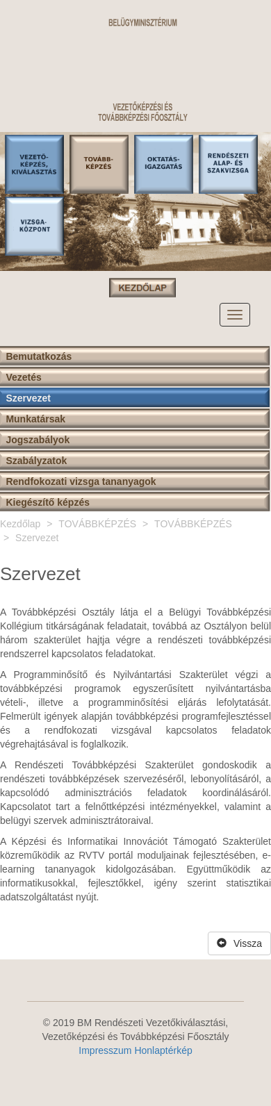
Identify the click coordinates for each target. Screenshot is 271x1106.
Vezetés (23, 377)
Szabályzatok (36, 460)
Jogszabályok (37, 439)
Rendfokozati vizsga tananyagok (81, 481)
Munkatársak (35, 418)
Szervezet (28, 398)
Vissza (239, 943)
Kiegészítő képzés (48, 502)
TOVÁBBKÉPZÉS (97, 523)
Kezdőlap (20, 523)
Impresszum (105, 1050)
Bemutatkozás (39, 356)
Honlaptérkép (163, 1050)
